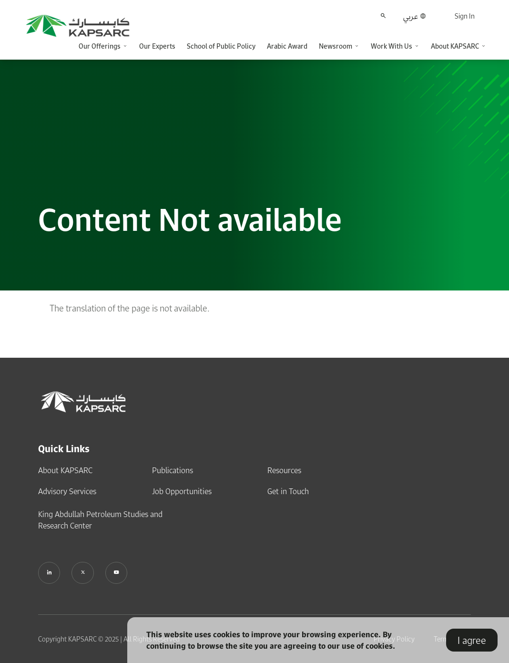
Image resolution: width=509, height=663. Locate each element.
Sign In (465, 16)
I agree (472, 640)
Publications (172, 469)
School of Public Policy (221, 46)
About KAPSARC (65, 469)
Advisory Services (67, 490)
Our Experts (157, 46)
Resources (284, 469)
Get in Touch (288, 490)
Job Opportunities (182, 490)
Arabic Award (287, 46)
